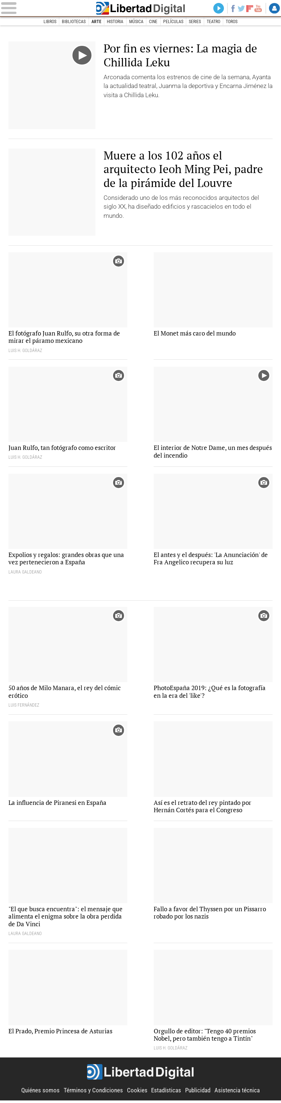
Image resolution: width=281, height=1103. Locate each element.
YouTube (258, 8)
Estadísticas (166, 1092)
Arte (96, 21)
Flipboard (249, 8)
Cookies (137, 1092)
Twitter (240, 8)
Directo (217, 8)
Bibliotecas (73, 21)
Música (136, 21)
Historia (115, 21)
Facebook (232, 8)
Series (195, 21)
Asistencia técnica (237, 1092)
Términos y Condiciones (93, 1092)
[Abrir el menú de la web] (45, 8)
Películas (173, 21)
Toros (232, 21)
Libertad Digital (141, 8)
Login (274, 8)
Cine (153, 21)
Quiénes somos (40, 1092)
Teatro (214, 21)
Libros (49, 21)
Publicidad (197, 1092)
